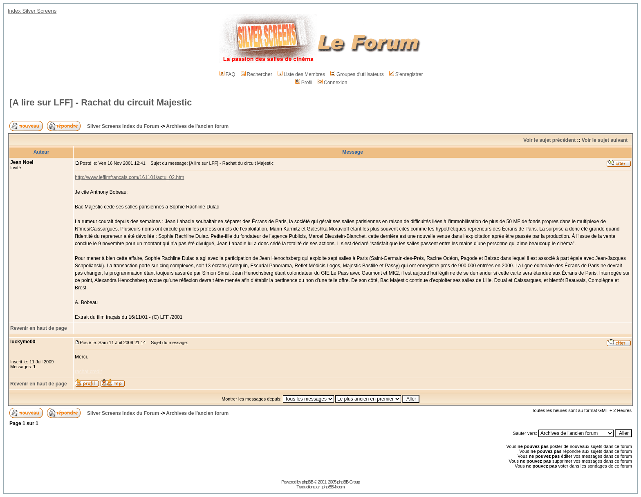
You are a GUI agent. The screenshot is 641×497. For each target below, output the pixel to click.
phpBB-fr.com (333, 486)
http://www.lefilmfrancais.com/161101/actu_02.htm (129, 177)
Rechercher (256, 74)
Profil (303, 82)
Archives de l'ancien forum (197, 126)
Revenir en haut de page (38, 328)
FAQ (227, 74)
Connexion (332, 82)
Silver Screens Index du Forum (123, 126)
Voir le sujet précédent (549, 140)
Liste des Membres (301, 74)
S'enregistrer (406, 74)
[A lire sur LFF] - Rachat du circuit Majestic (100, 102)
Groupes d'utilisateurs (357, 74)
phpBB (307, 481)
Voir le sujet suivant (605, 140)
